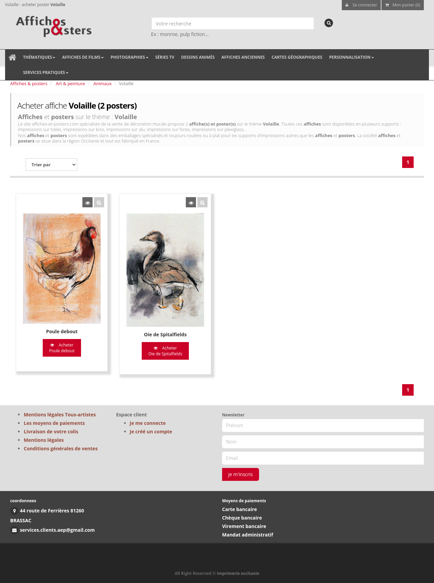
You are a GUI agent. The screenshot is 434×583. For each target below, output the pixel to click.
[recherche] (328, 23)
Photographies (130, 57)
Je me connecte (148, 423)
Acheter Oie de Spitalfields (165, 351)
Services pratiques (45, 72)
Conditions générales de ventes (61, 448)
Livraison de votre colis (51, 431)
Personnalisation (351, 57)
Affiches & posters (28, 83)
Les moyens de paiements (54, 423)
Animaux (103, 83)
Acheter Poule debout (62, 348)
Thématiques (39, 57)
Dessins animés (198, 57)
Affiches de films (83, 57)
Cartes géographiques (297, 57)
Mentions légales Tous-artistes (60, 414)
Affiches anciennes (243, 57)
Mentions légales (44, 440)
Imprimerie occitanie (238, 573)
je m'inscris (240, 474)
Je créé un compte (151, 431)
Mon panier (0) (402, 5)
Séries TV (164, 57)
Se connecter (361, 5)
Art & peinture (70, 83)
